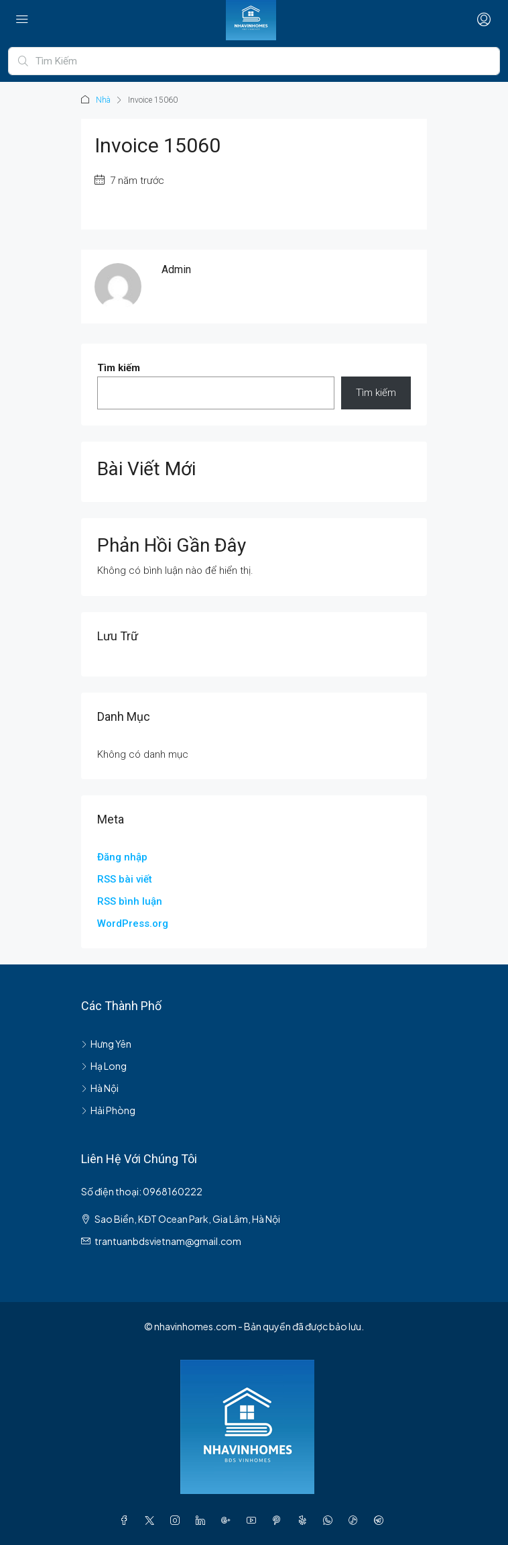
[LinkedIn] (203, 1520)
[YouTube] (254, 1520)
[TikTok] (355, 1520)
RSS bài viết (124, 879)
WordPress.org (132, 923)
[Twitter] (152, 1520)
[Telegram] (381, 1520)
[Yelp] (305, 1520)
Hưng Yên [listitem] (106, 1044)
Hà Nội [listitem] (100, 1088)
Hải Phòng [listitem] (108, 1110)
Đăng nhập (122, 857)
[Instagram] (177, 1520)
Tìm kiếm (118, 368)
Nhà (103, 100)
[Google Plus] (228, 1520)
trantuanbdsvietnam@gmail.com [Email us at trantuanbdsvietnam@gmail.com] (167, 1241)
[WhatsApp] (330, 1520)
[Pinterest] (279, 1520)
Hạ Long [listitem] (104, 1066)
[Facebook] (126, 1520)
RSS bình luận (129, 901)
